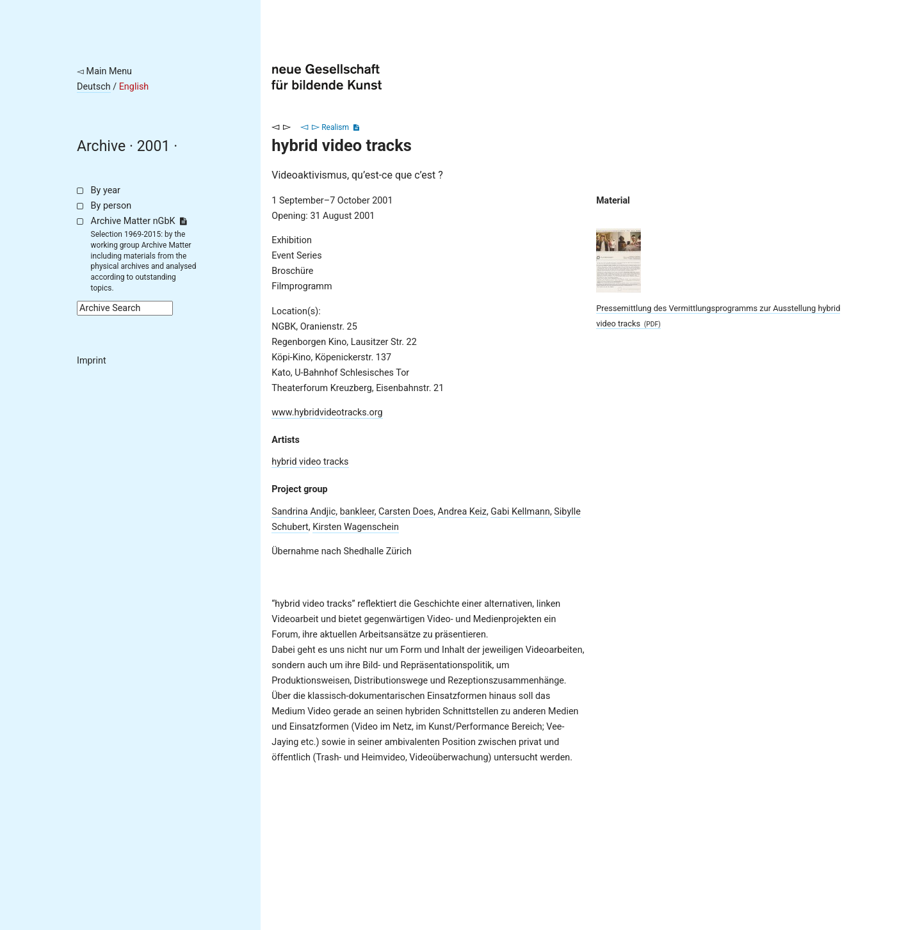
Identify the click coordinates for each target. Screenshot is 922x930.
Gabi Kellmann (520, 511)
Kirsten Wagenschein (355, 527)
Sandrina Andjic (303, 511)
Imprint (91, 360)
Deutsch (94, 86)
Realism (335, 127)
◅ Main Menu (104, 71)
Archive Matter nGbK (139, 221)
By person (111, 205)
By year (105, 190)
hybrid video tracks (309, 461)
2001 (153, 146)
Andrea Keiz (462, 511)
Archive (101, 146)
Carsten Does (405, 511)
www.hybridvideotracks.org (326, 412)
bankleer (357, 511)
